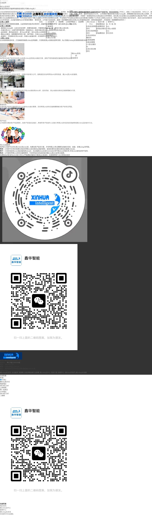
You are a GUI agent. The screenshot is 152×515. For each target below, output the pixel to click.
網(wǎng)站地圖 (81, 372)
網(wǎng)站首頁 (5, 372)
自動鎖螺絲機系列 (91, 36)
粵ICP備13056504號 (13, 362)
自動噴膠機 (90, 40)
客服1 (2, 378)
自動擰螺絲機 (71, 23)
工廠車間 (49, 26)
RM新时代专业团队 (7, 514)
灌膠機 (60, 22)
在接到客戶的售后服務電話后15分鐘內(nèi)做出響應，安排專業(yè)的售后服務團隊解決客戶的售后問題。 (37, 107)
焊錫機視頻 (100, 33)
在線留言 (74, 58)
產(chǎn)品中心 (91, 23)
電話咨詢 (3, 506)
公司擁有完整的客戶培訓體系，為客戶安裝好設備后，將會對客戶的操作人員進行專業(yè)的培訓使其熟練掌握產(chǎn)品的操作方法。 (47, 123)
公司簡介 (49, 24)
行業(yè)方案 (51, 38)
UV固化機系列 (91, 45)
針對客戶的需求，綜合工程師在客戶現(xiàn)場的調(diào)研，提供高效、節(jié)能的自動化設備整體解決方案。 (38, 90)
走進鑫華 (3, 3)
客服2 (3, 380)
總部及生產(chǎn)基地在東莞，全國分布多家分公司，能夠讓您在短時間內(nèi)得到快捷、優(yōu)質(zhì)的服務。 (39, 74)
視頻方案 (101, 22)
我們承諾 (3, 56)
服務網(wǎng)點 (5, 72)
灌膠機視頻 (100, 24)
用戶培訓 (3, 121)
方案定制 (3, 88)
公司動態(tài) (111, 25)
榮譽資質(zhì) (51, 30)
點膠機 (81, 22)
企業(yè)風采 (51, 33)
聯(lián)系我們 (5, 6)
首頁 (41, 22)
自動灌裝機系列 (91, 50)
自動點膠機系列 (91, 27)
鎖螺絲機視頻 (101, 30)
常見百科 (109, 33)
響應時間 (3, 105)
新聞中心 (111, 22)
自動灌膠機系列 (91, 32)
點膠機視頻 (100, 26)
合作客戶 (49, 35)
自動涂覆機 (90, 42)
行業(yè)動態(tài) (111, 30)
